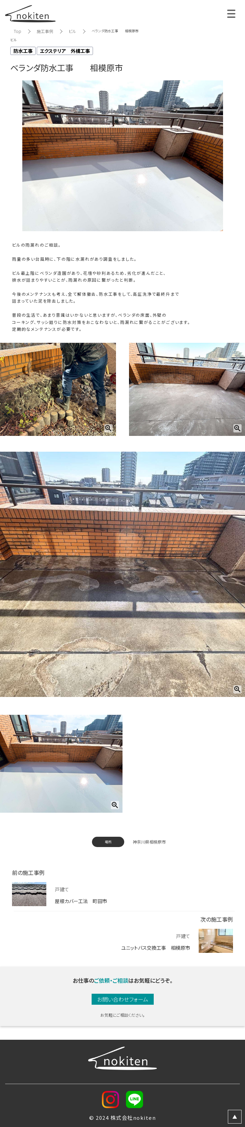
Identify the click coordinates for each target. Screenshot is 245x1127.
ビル (72, 31)
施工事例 (45, 31)
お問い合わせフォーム (122, 999)
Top (17, 31)
